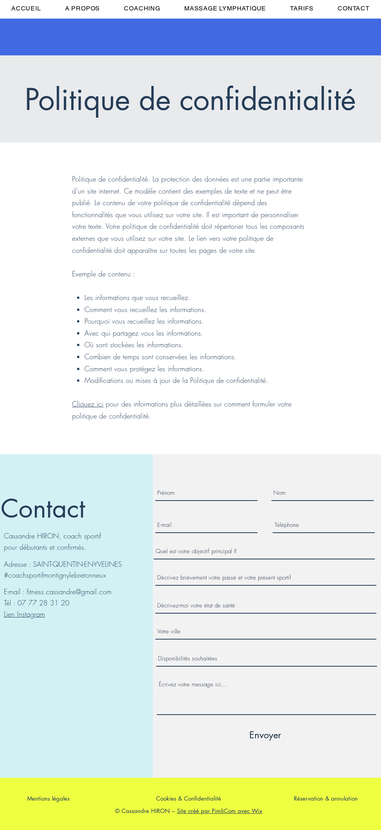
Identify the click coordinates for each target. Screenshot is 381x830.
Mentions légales (48, 798)
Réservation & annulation (326, 798)
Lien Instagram (24, 614)
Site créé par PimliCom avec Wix (219, 811)
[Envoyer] (265, 735)
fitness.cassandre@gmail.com (69, 591)
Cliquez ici (87, 403)
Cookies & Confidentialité (188, 798)
